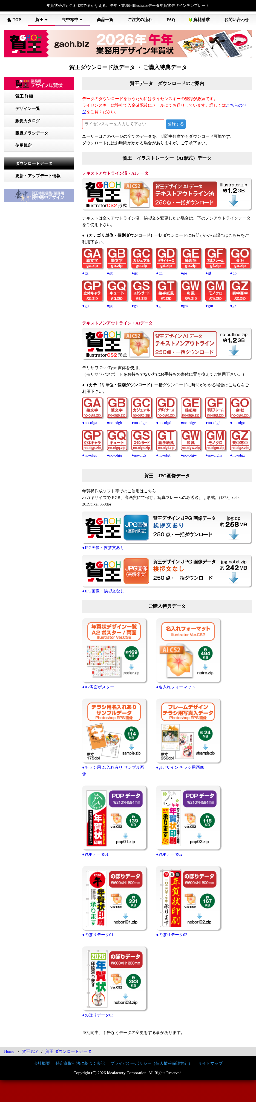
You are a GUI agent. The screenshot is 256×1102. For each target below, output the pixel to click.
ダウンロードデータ (33, 163)
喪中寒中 (70, 19)
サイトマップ (210, 1063)
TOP (14, 19)
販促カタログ (27, 121)
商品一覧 (105, 19)
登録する (176, 124)
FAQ (171, 19)
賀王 (39, 19)
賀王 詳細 (24, 96)
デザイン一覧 (27, 108)
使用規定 (23, 145)
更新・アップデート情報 (38, 176)
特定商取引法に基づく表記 (80, 1063)
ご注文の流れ (140, 19)
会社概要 (42, 1063)
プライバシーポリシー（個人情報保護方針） (151, 1063)
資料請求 (199, 19)
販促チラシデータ (31, 133)
